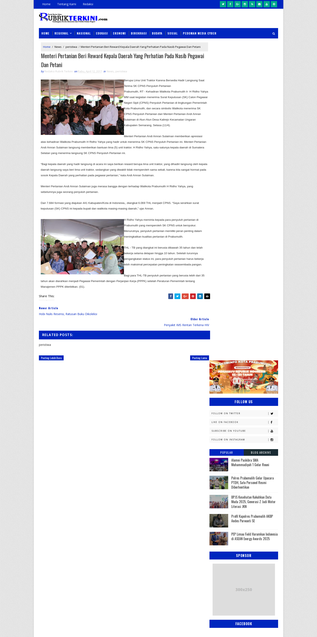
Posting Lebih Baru (51, 356)
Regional (61, 31)
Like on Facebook (245, 102)
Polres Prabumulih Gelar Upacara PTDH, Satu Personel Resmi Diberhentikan (252, 163)
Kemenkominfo (221, 386)
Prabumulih (243, 452)
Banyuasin (219, 336)
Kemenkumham (252, 386)
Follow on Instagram (245, 120)
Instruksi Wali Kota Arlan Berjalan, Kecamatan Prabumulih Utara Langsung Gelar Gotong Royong (186, 547)
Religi (215, 459)
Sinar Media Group (96, 629)
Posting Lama (191, 356)
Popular (226, 133)
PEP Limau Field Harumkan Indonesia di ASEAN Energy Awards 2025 (254, 217)
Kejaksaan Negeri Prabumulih (231, 379)
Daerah (216, 343)
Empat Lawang (221, 357)
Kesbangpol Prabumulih (228, 394)
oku (214, 474)
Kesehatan (219, 401)
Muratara (247, 408)
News (58, 45)
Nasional (84, 31)
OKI (236, 423)
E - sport (217, 350)
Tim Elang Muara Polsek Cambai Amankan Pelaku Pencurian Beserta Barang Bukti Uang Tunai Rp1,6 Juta (187, 571)
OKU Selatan (257, 423)
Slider (109, 523)
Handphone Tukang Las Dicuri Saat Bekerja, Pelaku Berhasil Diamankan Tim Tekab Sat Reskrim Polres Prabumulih (186, 597)
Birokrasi (139, 31)
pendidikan (219, 481)
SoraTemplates (60, 629)
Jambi (238, 365)
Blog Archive (261, 133)
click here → (58, 569)
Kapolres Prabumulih (226, 372)
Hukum (216, 365)
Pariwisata (219, 445)
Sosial (172, 31)
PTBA (241, 430)
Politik (216, 452)
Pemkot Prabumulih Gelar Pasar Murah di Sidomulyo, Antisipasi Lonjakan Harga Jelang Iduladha (185, 523)
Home (46, 4)
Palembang (245, 437)
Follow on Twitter (245, 93)
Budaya (157, 31)
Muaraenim (219, 408)
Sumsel (259, 459)
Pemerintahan (247, 445)
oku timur (235, 474)
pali (256, 474)
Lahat (244, 401)
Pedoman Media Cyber (200, 31)
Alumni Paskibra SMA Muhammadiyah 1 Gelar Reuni (250, 143)
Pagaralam (219, 437)
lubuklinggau (221, 466)
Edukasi (102, 31)
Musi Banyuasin (222, 416)
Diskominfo (243, 343)
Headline (248, 357)
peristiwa (71, 45)
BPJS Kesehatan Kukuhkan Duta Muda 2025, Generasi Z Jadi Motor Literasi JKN (253, 182)
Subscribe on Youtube (245, 111)
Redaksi (88, 4)
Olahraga (218, 430)
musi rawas (251, 466)
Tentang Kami (66, 4)
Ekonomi (119, 31)
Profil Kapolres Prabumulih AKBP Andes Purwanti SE (252, 199)
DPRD (261, 336)
